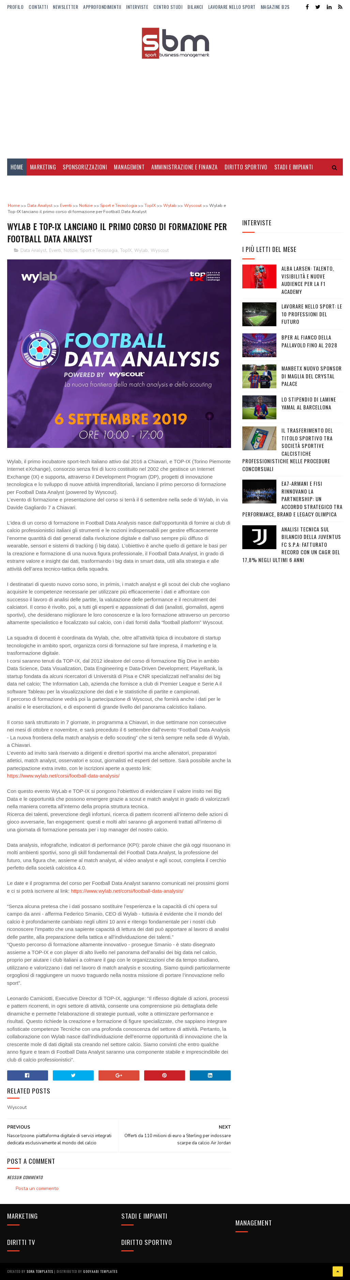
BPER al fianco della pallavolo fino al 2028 (309, 341)
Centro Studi (167, 6)
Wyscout (160, 250)
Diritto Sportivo (246, 167)
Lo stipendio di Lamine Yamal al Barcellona (308, 403)
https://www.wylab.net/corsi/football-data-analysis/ (63, 776)
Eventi (55, 250)
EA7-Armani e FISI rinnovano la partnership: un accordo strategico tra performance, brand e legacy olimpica (292, 499)
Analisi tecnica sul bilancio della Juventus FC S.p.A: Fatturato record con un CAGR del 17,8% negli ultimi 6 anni (291, 544)
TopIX (126, 250)
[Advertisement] (175, 104)
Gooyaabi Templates (100, 1271)
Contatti (38, 6)
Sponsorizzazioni (85, 167)
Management (129, 167)
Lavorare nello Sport (232, 6)
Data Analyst (33, 250)
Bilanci (195, 6)
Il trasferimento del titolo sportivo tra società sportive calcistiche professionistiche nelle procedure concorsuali (287, 449)
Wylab (141, 250)
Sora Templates (40, 1271)
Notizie (70, 250)
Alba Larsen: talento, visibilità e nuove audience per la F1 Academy (307, 280)
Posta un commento (37, 1188)
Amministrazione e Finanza (184, 167)
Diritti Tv (23, 184)
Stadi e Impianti (293, 167)
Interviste (137, 6)
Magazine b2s (275, 6)
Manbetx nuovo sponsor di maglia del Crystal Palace (311, 375)
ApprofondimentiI (102, 6)
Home (17, 167)
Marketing (43, 167)
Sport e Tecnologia (99, 250)
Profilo (15, 6)
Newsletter (65, 6)
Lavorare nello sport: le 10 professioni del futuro (311, 313)
